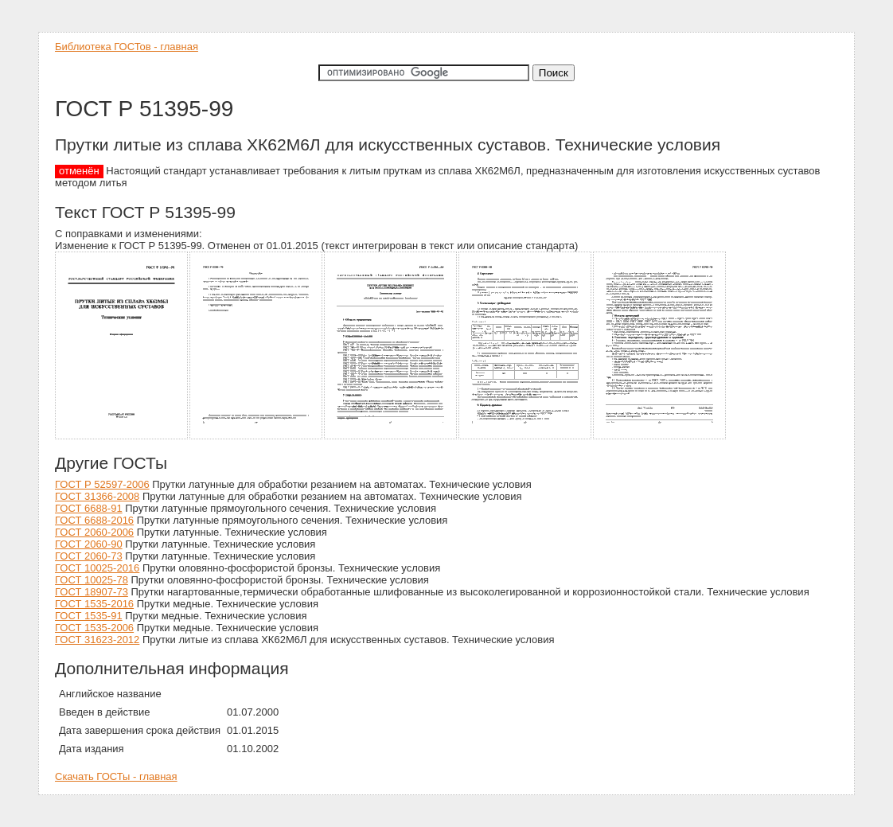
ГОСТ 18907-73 (91, 592)
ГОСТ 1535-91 (89, 616)
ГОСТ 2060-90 (89, 544)
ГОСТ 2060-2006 (94, 532)
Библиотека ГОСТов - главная (126, 47)
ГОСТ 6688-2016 (94, 520)
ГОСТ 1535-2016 (94, 604)
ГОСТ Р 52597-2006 (102, 484)
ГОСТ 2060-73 (89, 556)
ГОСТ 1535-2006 (94, 628)
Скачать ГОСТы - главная (116, 776)
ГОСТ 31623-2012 (97, 640)
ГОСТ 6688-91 (89, 508)
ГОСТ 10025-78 (91, 580)
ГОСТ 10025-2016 (97, 568)
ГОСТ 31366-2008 (97, 496)
